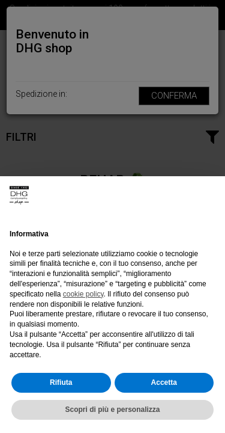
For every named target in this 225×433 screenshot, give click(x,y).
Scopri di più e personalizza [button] (112, 409)
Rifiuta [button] (61, 382)
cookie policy (83, 294)
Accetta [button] (164, 382)
